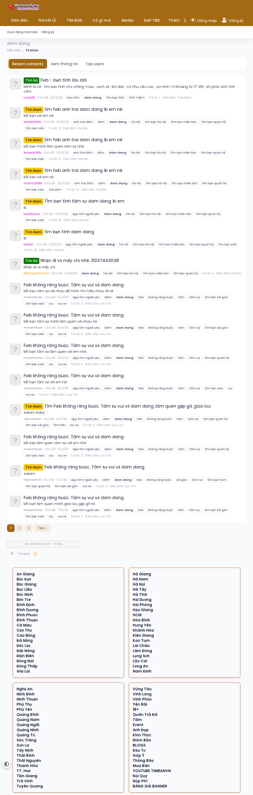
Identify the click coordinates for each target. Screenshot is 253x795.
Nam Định (142, 671)
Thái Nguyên (29, 760)
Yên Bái (140, 704)
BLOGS (139, 745)
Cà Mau (24, 625)
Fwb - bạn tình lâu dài (55, 80)
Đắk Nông (26, 650)
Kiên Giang (143, 635)
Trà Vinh (25, 781)
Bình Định (26, 604)
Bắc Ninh (25, 594)
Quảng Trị (26, 735)
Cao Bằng (26, 635)
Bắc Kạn (24, 579)
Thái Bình (184, 97)
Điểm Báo (142, 740)
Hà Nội (83, 128)
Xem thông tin (64, 63)
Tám (137, 719)
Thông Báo (143, 760)
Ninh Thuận (27, 699)
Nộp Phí (140, 781)
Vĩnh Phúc (142, 699)
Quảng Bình (28, 714)
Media (127, 20)
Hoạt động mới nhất (22, 32)
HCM (137, 614)
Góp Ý (138, 755)
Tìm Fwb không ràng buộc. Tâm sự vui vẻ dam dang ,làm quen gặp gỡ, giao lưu (117, 406)
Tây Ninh (25, 750)
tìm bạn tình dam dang (59, 232)
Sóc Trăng (26, 740)
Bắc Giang (26, 584)
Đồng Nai (25, 661)
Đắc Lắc (24, 645)
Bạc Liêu (24, 589)
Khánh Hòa (143, 630)
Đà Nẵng (25, 640)
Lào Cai (140, 661)
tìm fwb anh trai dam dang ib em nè (73, 109)
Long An (140, 666)
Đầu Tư (139, 750)
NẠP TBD (152, 20)
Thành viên (179, 20)
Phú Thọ (24, 704)
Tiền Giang (27, 775)
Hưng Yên (142, 625)
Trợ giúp (23, 553)
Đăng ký (48, 32)
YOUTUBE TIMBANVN (152, 770)
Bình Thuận (27, 620)
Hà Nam (140, 579)
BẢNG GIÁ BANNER (150, 786)
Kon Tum (141, 640)
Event (138, 724)
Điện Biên (25, 655)
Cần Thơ (24, 630)
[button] (31, 20)
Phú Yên (24, 709)
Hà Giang (142, 574)
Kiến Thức (142, 735)
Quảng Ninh (28, 729)
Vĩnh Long (142, 694)
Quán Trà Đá (145, 714)
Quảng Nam (28, 719)
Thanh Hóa (27, 765)
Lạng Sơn (141, 655)
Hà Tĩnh (140, 594)
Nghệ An (24, 689)
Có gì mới (101, 20)
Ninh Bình (26, 694)
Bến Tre (24, 599)
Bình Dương (27, 609)
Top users (94, 63)
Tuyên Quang (30, 786)
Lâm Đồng (142, 650)
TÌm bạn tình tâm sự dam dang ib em (74, 201)
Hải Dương (142, 599)
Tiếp (41, 528)
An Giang (26, 574)
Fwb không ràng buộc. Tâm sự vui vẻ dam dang (74, 285)
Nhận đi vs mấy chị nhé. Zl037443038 (71, 260)
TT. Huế (23, 770)
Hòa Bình (141, 620)
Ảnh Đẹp (140, 729)
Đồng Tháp (27, 666)
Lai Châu (141, 645)
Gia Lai (23, 671)
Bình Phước (27, 614)
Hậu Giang (143, 609)
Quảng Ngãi (28, 724)
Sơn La (23, 745)
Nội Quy (140, 775)
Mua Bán (141, 765)
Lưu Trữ (105, 303)
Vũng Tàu (142, 689)
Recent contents (27, 63)
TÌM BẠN (74, 20)
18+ (136, 709)
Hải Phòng (142, 604)
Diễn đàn (19, 20)
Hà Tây (139, 589)
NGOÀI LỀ (47, 20)
